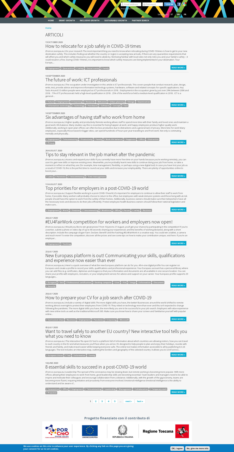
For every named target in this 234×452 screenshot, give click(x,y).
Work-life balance (114, 139)
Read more (179, 68)
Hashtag (67, 244)
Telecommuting (70, 139)
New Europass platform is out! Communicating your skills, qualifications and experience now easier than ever (115, 257)
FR (185, 14)
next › (129, 401)
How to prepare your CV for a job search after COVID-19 (98, 297)
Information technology (59, 105)
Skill (62, 282)
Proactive (52, 393)
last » (140, 401)
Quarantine (68, 68)
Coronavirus (53, 389)
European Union (55, 355)
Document (159, 282)
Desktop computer (103, 282)
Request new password (130, 8)
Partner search (140, 20)
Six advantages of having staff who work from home (95, 117)
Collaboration (141, 389)
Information (145, 282)
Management (125, 389)
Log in (169, 4)
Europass (52, 282)
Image (133, 282)
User (117, 282)
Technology (79, 105)
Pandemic (61, 176)
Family (106, 68)
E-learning (77, 102)
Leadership (110, 389)
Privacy (51, 143)
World (65, 210)
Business (147, 210)
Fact (126, 105)
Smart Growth (67, 20)
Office (142, 139)
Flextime (76, 210)
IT (172, 14)
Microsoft (124, 320)
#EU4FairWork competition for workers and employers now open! (109, 222)
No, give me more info (197, 448)
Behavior (102, 102)
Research (90, 102)
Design (131, 102)
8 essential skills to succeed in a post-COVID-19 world (96, 367)
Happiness (131, 139)
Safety (80, 68)
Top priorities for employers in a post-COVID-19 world (96, 188)
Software (105, 105)
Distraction (153, 139)
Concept (116, 105)
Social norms (93, 68)
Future (51, 102)
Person (127, 210)
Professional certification (79, 282)
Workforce (106, 210)
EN (178, 14)
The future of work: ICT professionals (81, 80)
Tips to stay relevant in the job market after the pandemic (100, 154)
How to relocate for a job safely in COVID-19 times (93, 46)
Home (51, 20)
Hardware (92, 105)
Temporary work (159, 389)
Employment (53, 68)
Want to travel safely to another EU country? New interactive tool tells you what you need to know (116, 333)
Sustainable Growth (115, 20)
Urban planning (117, 102)
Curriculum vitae (56, 320)
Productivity (86, 139)
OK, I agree (177, 448)
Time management (97, 176)
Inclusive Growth (89, 20)
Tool (68, 355)
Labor (50, 176)
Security (51, 286)
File (124, 282)
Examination (144, 102)
